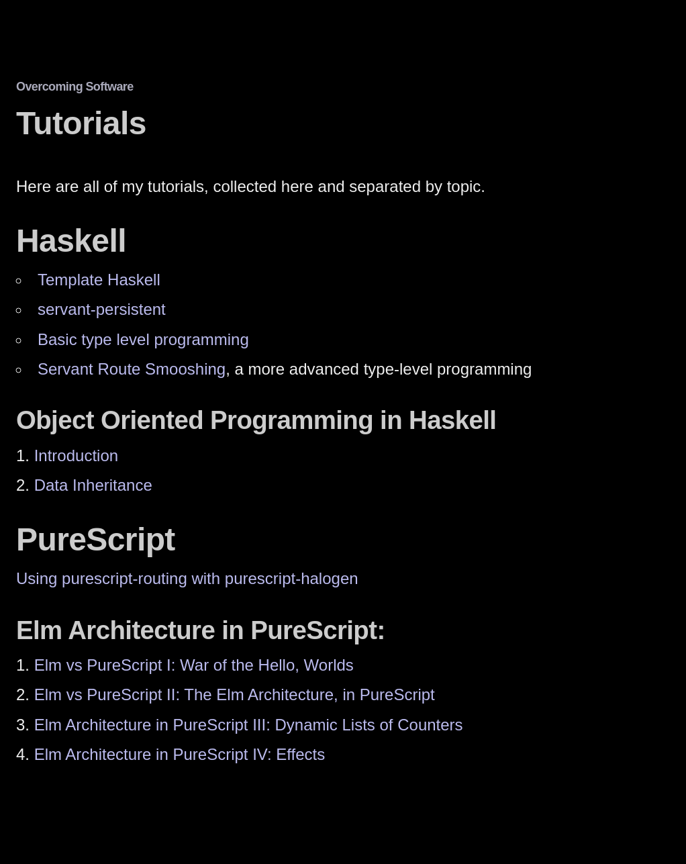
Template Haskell (99, 280)
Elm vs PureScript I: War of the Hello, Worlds (194, 665)
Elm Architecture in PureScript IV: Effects (180, 754)
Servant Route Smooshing (132, 369)
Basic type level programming (143, 339)
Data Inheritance (93, 485)
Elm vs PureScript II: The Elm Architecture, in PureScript (234, 694)
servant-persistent (102, 309)
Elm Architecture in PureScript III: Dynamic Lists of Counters (248, 725)
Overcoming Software (75, 86)
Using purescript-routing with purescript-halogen (187, 578)
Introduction (76, 455)
